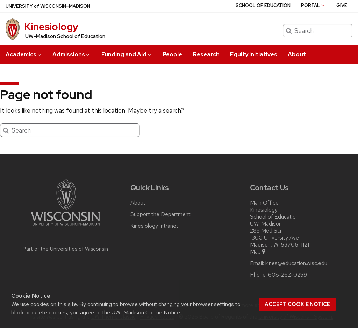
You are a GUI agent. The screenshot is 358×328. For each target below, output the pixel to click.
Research (206, 54)
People (172, 54)
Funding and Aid (126, 54)
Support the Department (160, 214)
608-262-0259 (287, 274)
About (297, 54)
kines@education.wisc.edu (296, 263)
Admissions (71, 54)
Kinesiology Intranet (154, 225)
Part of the (65, 248)
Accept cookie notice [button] (297, 304)
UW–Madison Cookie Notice (146, 312)
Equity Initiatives (253, 54)
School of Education (263, 5)
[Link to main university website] (65, 226)
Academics (24, 54)
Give (341, 5)
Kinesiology (51, 26)
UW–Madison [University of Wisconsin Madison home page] (48, 6)
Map (258, 251)
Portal (313, 5)
